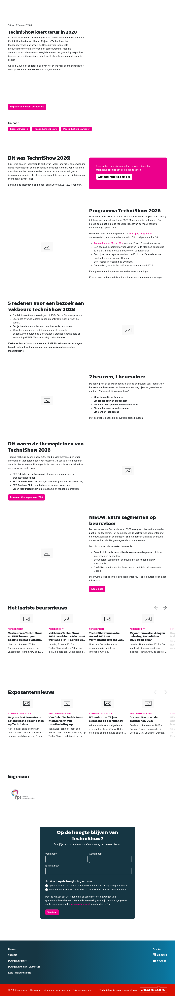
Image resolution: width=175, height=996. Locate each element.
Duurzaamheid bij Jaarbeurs (24, 967)
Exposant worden (19, 129)
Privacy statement (82, 990)
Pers (31, 4)
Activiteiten (114, 12)
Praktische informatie (155, 12)
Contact (151, 4)
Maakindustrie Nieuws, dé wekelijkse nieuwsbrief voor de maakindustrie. (88, 889)
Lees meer (97, 589)
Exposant (23, 4)
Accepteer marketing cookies (114, 176)
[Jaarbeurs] (153, 989)
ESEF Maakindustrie (19, 973)
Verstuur (52, 912)
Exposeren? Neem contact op (27, 106)
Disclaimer (35, 990)
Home (77, 12)
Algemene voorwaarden (57, 990)
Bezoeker (12, 4)
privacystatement (81, 904)
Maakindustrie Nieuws (45, 129)
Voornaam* (51, 854)
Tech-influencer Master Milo (108, 243)
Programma (132, 12)
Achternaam (95, 854)
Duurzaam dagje (17, 961)
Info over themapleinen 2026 (26, 497)
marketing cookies (106, 169)
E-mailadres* (52, 866)
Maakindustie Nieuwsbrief (76, 129)
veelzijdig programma (140, 233)
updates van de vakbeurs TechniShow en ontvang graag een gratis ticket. (88, 885)
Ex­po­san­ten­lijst (94, 12)
